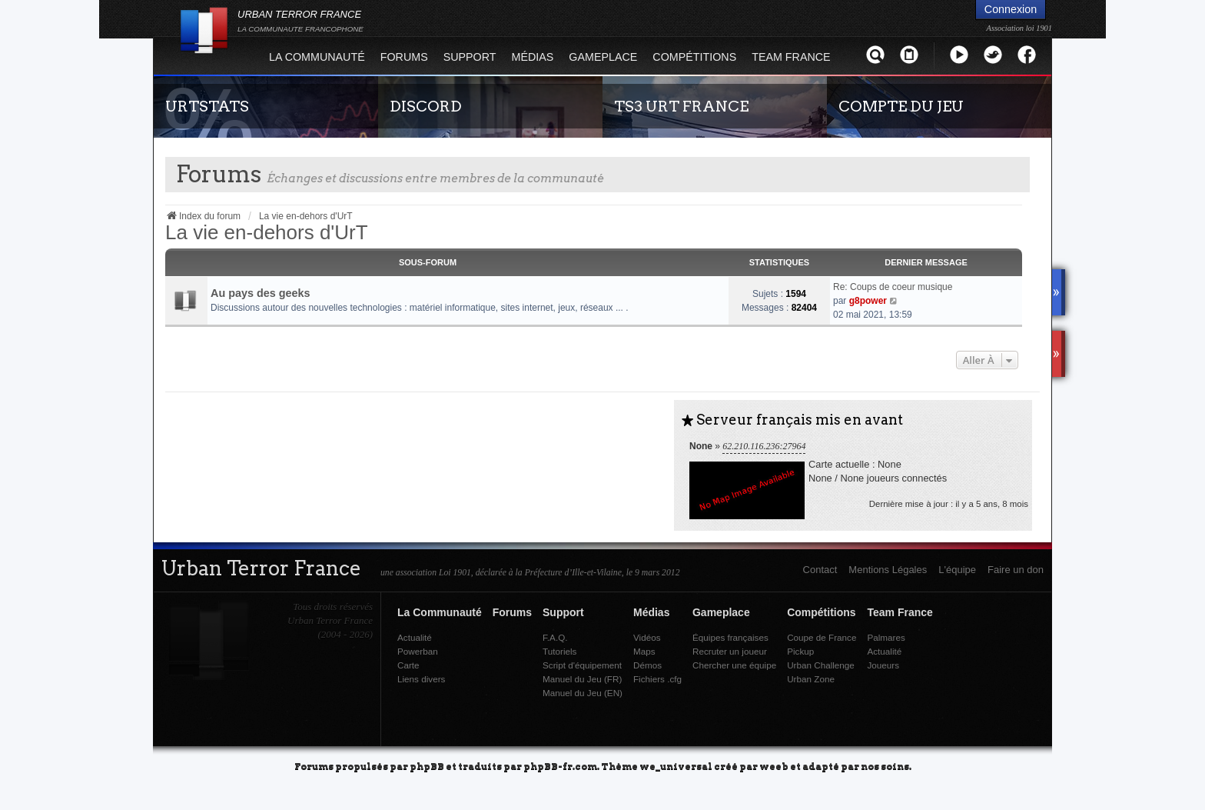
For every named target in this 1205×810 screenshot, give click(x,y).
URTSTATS (207, 106)
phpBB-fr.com (560, 766)
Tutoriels (559, 651)
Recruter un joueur (729, 651)
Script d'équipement (582, 665)
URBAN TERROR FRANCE (300, 20)
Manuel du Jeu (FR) (582, 679)
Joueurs (883, 665)
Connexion (1010, 9)
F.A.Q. (555, 637)
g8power (868, 300)
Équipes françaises (730, 637)
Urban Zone (811, 679)
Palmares (886, 637)
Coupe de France (821, 637)
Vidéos (647, 637)
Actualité (414, 637)
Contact (820, 569)
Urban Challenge (821, 665)
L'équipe (957, 569)
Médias (533, 57)
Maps (644, 651)
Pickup (800, 651)
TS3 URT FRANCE (681, 106)
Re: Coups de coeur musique (892, 287)
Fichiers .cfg (657, 679)
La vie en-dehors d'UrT (266, 232)
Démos (647, 665)
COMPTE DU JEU (901, 106)
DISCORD (426, 106)
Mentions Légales (887, 569)
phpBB (427, 766)
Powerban (417, 651)
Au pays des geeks (260, 293)
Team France (791, 57)
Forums (404, 57)
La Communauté (317, 57)
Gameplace (603, 57)
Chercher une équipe (734, 665)
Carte (408, 665)
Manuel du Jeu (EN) (582, 693)
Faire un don (1016, 569)
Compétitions (694, 57)
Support (469, 57)
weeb (773, 766)
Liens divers (421, 679)
